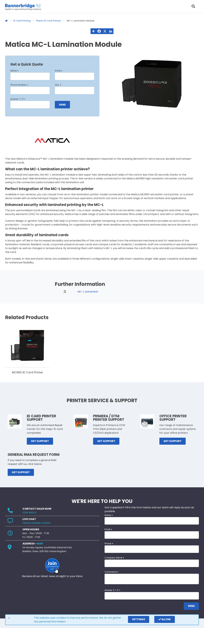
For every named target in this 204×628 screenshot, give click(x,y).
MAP (40, 543)
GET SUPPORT (40, 441)
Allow (164, 619)
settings (138, 619)
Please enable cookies (36, 523)
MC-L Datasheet (87, 291)
